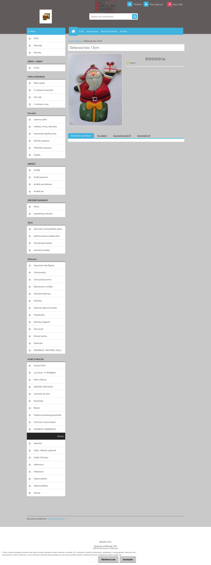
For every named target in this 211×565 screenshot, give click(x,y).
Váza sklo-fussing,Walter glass (48, 228)
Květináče (38, 343)
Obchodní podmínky (109, 31)
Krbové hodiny (40, 336)
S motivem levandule (43, 90)
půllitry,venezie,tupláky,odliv (47, 236)
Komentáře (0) (143, 135)
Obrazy (37, 492)
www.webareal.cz (56, 518)
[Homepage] (74, 31)
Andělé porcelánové (43, 184)
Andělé (37, 170)
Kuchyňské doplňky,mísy (45, 133)
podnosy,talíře (40, 119)
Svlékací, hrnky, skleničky (45, 126)
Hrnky (36, 67)
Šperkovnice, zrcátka (43, 286)
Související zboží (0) (122, 135)
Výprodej (38, 45)
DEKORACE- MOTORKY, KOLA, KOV (48, 351)
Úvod (70, 41)
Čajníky (37, 154)
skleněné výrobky (42, 250)
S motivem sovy (41, 104)
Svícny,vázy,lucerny (42, 279)
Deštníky (38, 300)
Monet (37, 408)
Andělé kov (39, 191)
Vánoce (60, 436)
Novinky (37, 52)
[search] (134, 16)
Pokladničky (39, 314)
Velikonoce (39, 464)
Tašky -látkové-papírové (45, 450)
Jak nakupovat (92, 31)
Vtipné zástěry (40, 478)
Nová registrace (155, 4)
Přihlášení (136, 4)
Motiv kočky (39, 83)
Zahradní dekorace (42, 293)
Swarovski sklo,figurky (44, 265)
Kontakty (123, 31)
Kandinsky (38, 400)
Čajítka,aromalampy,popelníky (48, 415)
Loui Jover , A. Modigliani (45, 372)
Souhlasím (128, 559)
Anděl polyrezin (41, 177)
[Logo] (46, 16)
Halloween (39, 471)
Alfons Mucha (40, 379)
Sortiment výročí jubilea (45, 422)
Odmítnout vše (108, 559)
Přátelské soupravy (43, 147)
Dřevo (36, 206)
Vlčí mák (37, 97)
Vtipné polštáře (41, 485)
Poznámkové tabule (43, 243)
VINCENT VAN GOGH (43, 386)
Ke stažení (102, 135)
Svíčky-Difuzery (41, 457)
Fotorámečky (40, 272)
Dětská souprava (41, 140)
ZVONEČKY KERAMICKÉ (45, 429)
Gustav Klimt (40, 365)
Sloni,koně (38, 329)
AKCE (36, 38)
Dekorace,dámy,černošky (45, 307)
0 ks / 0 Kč (178, 4)
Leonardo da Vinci (42, 393)
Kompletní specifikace (81, 135)
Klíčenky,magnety (42, 322)
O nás (81, 31)
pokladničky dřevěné (43, 213)
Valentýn (38, 443)
